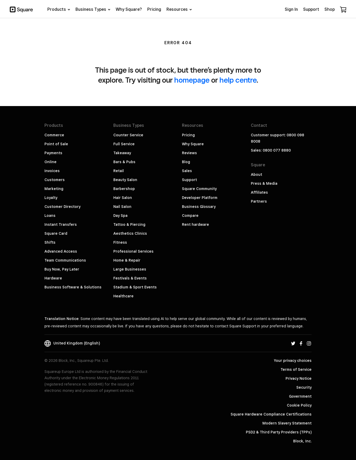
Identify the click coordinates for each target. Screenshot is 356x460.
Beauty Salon (125, 180)
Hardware (53, 278)
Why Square (193, 144)
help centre (238, 80)
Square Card (55, 233)
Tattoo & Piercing (129, 224)
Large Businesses (129, 269)
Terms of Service (296, 369)
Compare (190, 215)
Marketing (53, 189)
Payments (53, 153)
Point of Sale (56, 144)
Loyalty (50, 198)
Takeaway (122, 153)
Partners (259, 201)
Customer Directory (62, 206)
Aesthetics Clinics (130, 233)
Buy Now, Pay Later (61, 269)
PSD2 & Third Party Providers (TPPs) (279, 432)
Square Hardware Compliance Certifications (271, 414)
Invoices (52, 171)
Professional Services (133, 251)
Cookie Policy (299, 405)
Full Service (124, 144)
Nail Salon (122, 206)
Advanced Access (60, 251)
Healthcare (123, 296)
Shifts (49, 242)
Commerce (54, 135)
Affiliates (259, 192)
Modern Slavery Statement (287, 423)
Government (300, 396)
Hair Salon (122, 198)
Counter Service (128, 135)
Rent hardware (195, 224)
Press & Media (264, 183)
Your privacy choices (293, 360)
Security (304, 387)
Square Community (199, 189)
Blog (186, 162)
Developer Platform (199, 198)
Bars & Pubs (124, 162)
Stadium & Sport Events (135, 287)
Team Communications (65, 260)
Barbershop (124, 189)
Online (50, 162)
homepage (192, 80)
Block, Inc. (302, 441)
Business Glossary (199, 206)
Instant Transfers (60, 224)
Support (189, 180)
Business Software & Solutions (72, 287)
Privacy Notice (299, 378)
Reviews (189, 153)
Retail (118, 171)
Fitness (120, 242)
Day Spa (120, 215)
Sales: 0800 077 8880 (271, 150)
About (256, 174)
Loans (49, 215)
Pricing (188, 135)
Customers (54, 180)
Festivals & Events (130, 278)
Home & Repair (126, 260)
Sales (187, 171)
